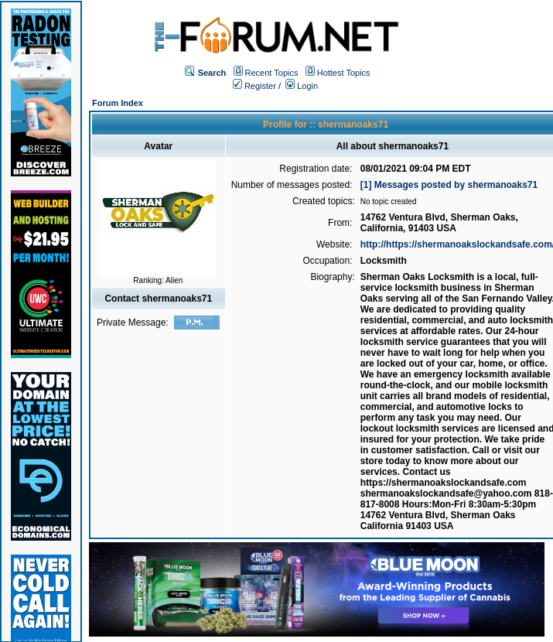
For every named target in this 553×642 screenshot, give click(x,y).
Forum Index (117, 103)
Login (301, 85)
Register (254, 85)
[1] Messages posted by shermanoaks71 (449, 184)
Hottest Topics (343, 72)
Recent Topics (272, 72)
